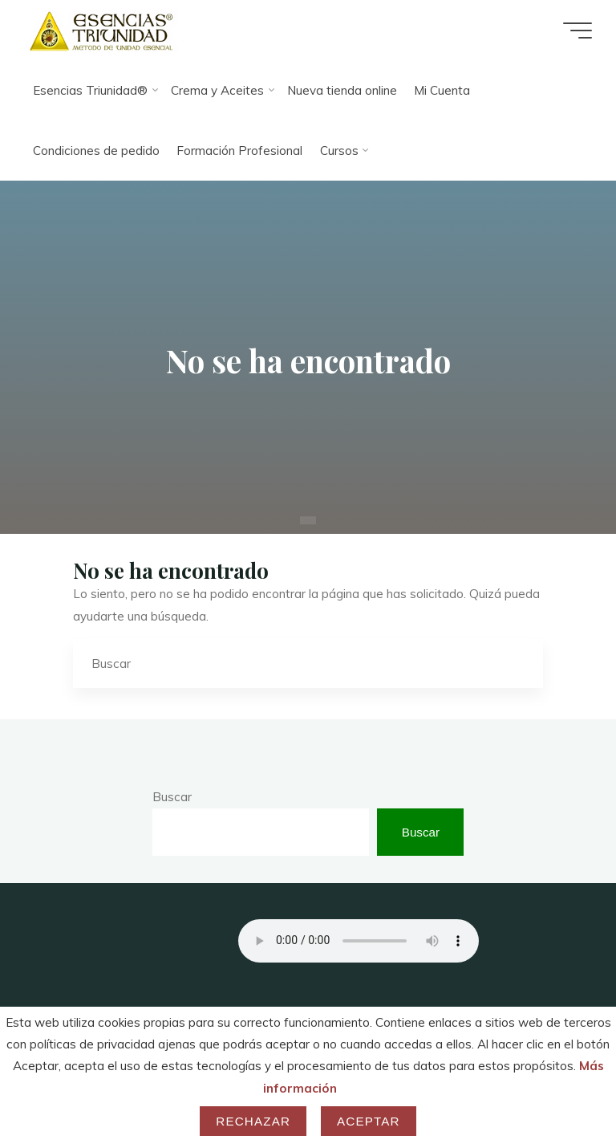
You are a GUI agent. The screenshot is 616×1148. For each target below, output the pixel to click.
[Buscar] (519, 664)
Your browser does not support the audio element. (358, 941)
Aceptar (368, 1121)
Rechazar (253, 1121)
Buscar (172, 796)
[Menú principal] (577, 30)
